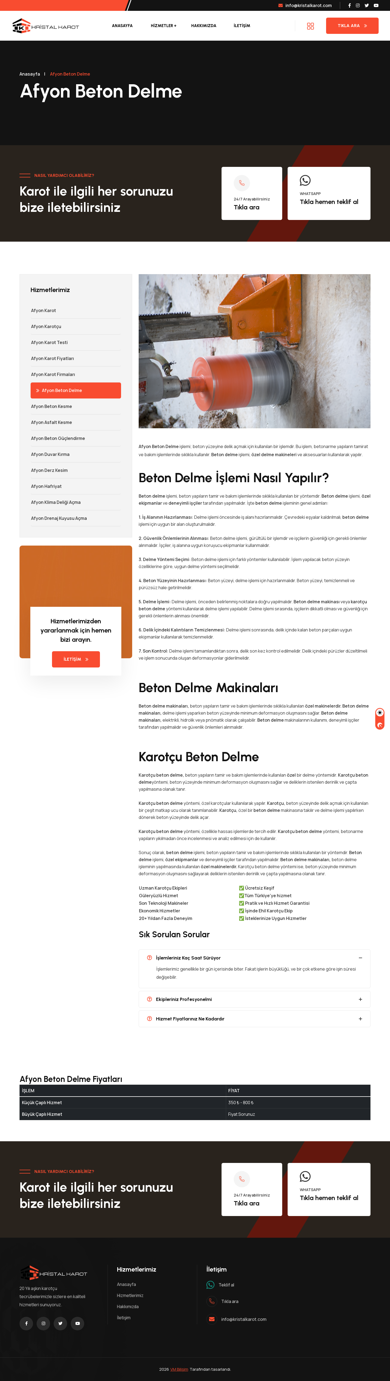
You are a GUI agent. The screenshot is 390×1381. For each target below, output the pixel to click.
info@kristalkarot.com (305, 5)
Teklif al (226, 1285)
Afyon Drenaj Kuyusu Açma (59, 518)
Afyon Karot (43, 310)
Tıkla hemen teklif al (329, 202)
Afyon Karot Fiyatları (52, 358)
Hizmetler (162, 25)
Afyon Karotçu (46, 326)
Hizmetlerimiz (130, 1295)
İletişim (124, 1318)
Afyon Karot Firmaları (53, 374)
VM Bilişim (179, 1369)
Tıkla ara (246, 207)
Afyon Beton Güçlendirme (58, 438)
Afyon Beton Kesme (51, 406)
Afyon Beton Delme (59, 390)
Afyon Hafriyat (46, 486)
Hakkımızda (203, 25)
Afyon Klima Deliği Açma (56, 502)
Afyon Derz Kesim (49, 470)
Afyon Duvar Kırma (50, 454)
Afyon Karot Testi (49, 342)
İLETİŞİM (242, 25)
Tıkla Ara (352, 25)
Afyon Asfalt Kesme (51, 422)
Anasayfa (122, 25)
